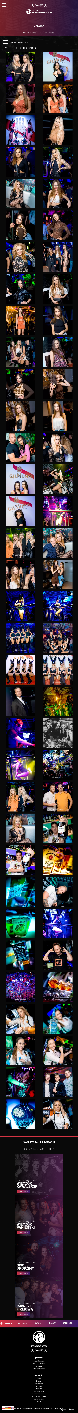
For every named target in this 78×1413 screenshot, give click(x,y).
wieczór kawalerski (39, 1361)
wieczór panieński (39, 1363)
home (39, 1378)
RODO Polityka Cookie (39, 1396)
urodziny (39, 1366)
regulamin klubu (39, 1391)
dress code (39, 1389)
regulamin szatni (39, 1399)
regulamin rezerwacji (39, 1394)
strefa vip (39, 1386)
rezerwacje (39, 1383)
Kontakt (39, 1401)
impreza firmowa (39, 1368)
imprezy (39, 1381)
